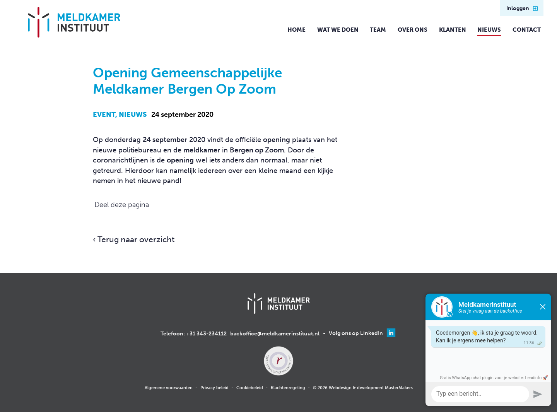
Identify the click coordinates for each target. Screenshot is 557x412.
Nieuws (489, 29)
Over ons (412, 29)
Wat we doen (338, 29)
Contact (527, 29)
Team (378, 29)
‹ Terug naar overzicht (134, 239)
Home (296, 29)
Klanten (452, 29)
